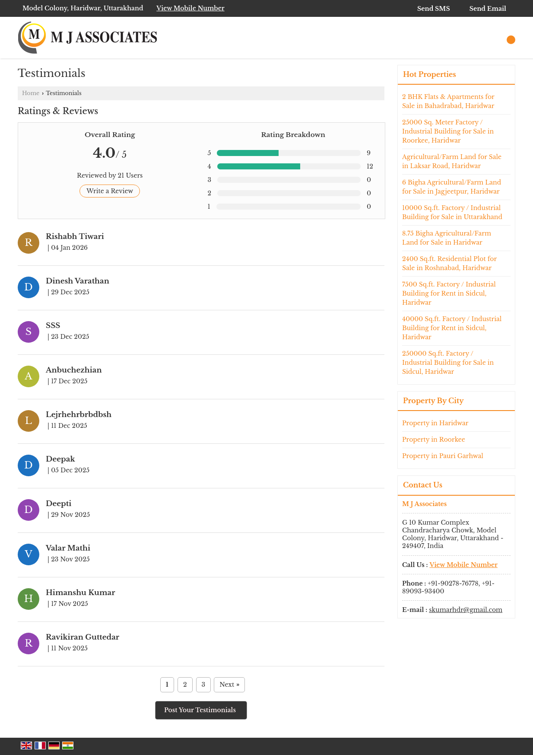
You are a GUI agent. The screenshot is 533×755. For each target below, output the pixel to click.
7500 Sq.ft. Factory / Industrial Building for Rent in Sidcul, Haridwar (449, 293)
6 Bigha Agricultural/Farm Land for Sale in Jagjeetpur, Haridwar (451, 186)
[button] (190, 8)
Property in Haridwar (435, 423)
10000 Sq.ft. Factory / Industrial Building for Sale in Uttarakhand (452, 212)
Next (229, 684)
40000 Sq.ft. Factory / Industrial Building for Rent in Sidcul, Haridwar (451, 328)
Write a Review (109, 191)
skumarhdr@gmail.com (465, 610)
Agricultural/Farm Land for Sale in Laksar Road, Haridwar (451, 161)
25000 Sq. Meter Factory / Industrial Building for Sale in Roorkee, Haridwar (448, 131)
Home (30, 93)
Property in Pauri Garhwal (442, 456)
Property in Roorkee (433, 439)
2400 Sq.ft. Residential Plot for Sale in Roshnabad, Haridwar (449, 263)
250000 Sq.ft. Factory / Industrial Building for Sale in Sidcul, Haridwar (448, 363)
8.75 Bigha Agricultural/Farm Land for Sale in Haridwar (446, 237)
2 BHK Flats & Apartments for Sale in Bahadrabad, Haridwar (448, 101)
